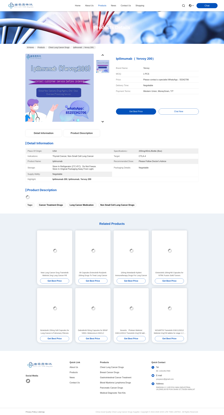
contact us (126, 5)
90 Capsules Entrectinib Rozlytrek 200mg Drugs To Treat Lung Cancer (93, 274)
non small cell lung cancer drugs (117, 205)
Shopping (139, 5)
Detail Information (43, 133)
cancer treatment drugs (51, 205)
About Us (74, 367)
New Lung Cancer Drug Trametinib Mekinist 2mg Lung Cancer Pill (54, 274)
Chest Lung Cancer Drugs (59, 47)
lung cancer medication (82, 205)
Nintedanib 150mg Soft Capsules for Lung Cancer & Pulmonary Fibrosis (54, 331)
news (113, 5)
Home (78, 5)
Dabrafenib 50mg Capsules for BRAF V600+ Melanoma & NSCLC (93, 331)
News (72, 377)
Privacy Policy (31, 412)
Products (41, 47)
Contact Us (75, 383)
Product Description (82, 133)
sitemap (41, 412)
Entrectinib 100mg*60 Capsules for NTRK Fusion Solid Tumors (169, 274)
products (102, 5)
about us (89, 5)
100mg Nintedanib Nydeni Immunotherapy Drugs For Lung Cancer (131, 274)
